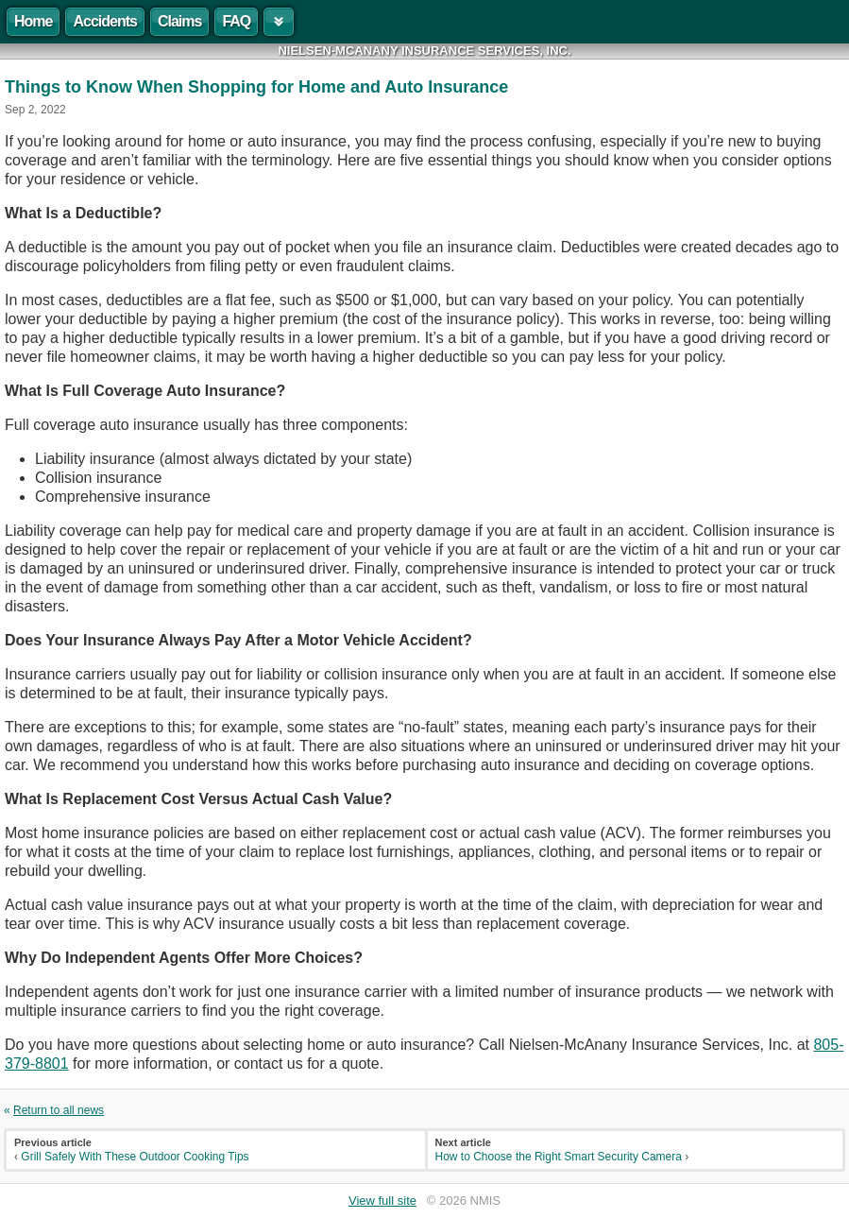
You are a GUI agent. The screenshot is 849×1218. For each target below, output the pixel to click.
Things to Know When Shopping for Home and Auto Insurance (256, 86)
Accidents (104, 21)
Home (33, 21)
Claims (179, 21)
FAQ (236, 21)
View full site (382, 1200)
